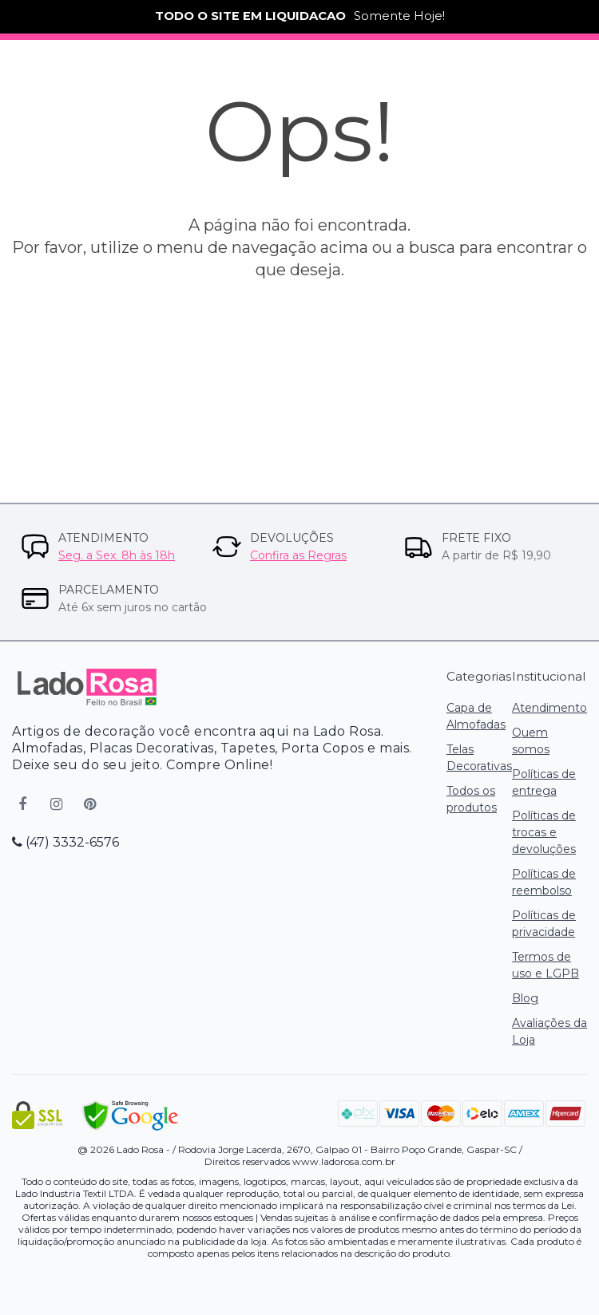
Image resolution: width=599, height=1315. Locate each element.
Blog (525, 998)
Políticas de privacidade (544, 923)
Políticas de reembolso (544, 882)
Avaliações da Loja (549, 1031)
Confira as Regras (298, 555)
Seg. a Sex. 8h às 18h (116, 555)
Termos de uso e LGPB (545, 965)
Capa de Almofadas (476, 716)
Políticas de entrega (544, 782)
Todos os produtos (471, 799)
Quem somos (530, 740)
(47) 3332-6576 (65, 842)
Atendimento (549, 708)
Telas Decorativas (479, 757)
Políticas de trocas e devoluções (544, 832)
